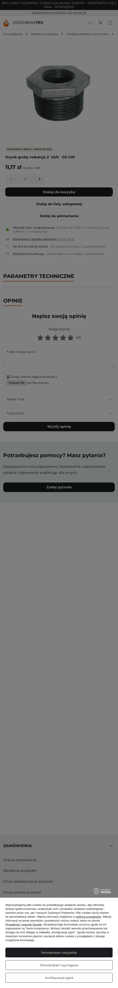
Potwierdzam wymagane (59, 965)
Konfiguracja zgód (59, 978)
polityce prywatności (88, 916)
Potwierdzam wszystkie (59, 953)
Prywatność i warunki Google (23, 924)
